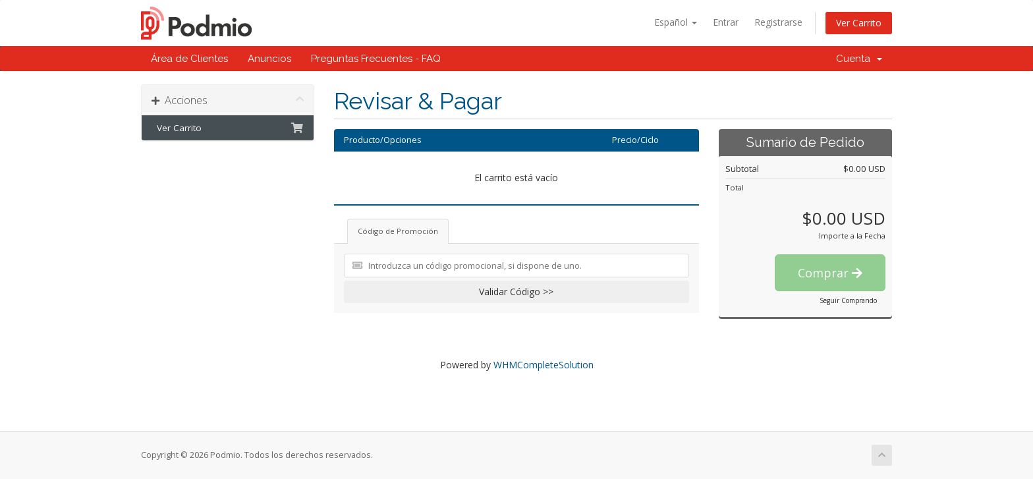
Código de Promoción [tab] (398, 231)
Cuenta (859, 59)
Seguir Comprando (848, 300)
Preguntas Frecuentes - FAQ (376, 59)
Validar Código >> (516, 291)
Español (675, 22)
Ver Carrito (858, 22)
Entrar (726, 22)
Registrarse (778, 22)
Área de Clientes (189, 59)
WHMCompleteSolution (543, 364)
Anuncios (269, 59)
